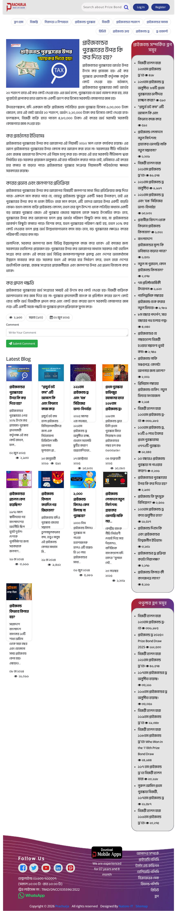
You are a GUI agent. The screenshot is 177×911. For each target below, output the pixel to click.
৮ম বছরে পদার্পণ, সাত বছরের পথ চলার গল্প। (152, 321)
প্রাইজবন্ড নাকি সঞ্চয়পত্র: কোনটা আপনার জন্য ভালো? (151, 368)
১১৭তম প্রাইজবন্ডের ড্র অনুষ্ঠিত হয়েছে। (152, 679)
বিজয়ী (106, 22)
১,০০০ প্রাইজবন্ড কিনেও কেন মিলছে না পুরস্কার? (81, 505)
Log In (141, 7)
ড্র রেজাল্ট (162, 31)
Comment (12, 324)
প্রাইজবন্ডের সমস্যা (157, 22)
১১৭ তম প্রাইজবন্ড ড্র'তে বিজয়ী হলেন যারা (150, 773)
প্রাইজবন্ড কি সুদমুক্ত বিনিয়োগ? (151, 500)
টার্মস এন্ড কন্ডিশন (147, 866)
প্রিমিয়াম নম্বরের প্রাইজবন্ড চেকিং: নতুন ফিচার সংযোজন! (152, 393)
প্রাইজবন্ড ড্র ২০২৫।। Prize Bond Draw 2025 (150, 641)
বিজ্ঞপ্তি (34, 22)
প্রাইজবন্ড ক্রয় (121, 31)
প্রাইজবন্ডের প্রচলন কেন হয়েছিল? (17, 499)
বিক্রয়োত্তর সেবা (148, 878)
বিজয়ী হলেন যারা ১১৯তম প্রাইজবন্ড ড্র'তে (149, 717)
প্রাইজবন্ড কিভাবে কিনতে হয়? (19, 611)
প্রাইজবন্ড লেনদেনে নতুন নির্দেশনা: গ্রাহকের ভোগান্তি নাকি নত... (114, 508)
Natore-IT (126, 906)
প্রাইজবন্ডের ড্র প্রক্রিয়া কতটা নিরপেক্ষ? (152, 560)
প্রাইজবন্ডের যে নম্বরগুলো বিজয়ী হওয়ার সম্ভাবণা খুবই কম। (151, 343)
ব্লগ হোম (18, 22)
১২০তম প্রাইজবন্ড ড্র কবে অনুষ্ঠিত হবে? (151, 516)
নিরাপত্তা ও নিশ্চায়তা (56, 22)
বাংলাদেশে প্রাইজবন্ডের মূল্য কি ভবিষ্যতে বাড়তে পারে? (152, 248)
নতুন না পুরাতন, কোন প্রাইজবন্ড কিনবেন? (152, 270)
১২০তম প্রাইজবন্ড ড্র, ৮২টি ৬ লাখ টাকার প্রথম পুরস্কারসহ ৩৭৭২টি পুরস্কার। (151, 440)
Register (160, 7)
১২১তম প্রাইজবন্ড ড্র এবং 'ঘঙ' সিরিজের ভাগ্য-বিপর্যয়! (82, 398)
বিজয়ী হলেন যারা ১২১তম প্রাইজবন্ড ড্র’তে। (149, 169)
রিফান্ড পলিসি (150, 884)
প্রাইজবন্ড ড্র (142, 31)
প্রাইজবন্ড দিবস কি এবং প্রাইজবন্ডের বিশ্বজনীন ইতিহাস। (150, 538)
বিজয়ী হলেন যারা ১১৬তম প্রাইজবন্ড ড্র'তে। (149, 817)
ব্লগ (157, 896)
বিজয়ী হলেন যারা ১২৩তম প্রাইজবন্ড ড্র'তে (149, 69)
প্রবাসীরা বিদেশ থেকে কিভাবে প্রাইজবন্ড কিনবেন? (151, 226)
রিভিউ (102, 31)
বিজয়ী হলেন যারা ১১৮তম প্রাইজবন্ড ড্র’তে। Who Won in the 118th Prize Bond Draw (150, 745)
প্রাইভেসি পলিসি (149, 860)
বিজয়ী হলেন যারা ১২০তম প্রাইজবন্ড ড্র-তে (151, 415)
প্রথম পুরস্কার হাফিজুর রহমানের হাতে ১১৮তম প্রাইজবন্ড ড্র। (114, 398)
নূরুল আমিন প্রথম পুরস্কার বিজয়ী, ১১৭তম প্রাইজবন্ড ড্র (151, 795)
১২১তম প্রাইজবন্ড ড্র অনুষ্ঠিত (151, 185)
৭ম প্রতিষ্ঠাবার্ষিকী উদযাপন (150, 286)
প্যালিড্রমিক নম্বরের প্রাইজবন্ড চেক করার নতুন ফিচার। (152, 302)
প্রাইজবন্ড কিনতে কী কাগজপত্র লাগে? (151, 579)
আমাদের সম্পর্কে (148, 854)
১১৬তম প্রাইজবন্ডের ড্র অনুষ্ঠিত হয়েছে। (152, 698)
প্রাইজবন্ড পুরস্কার (85, 22)
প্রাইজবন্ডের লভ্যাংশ (128, 22)
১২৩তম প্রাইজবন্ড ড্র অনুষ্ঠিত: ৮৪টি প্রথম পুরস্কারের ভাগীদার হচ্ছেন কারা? (152, 91)
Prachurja (62, 906)
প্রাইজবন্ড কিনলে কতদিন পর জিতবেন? (48, 502)
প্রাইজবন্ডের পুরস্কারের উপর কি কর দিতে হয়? (17, 395)
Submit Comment (22, 343)
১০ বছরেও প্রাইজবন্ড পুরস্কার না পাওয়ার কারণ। (151, 465)
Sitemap (142, 906)
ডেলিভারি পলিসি (148, 872)
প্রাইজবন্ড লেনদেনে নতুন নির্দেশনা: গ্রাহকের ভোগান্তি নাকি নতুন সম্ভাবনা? (152, 145)
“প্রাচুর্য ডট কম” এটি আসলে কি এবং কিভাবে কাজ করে (49, 398)
